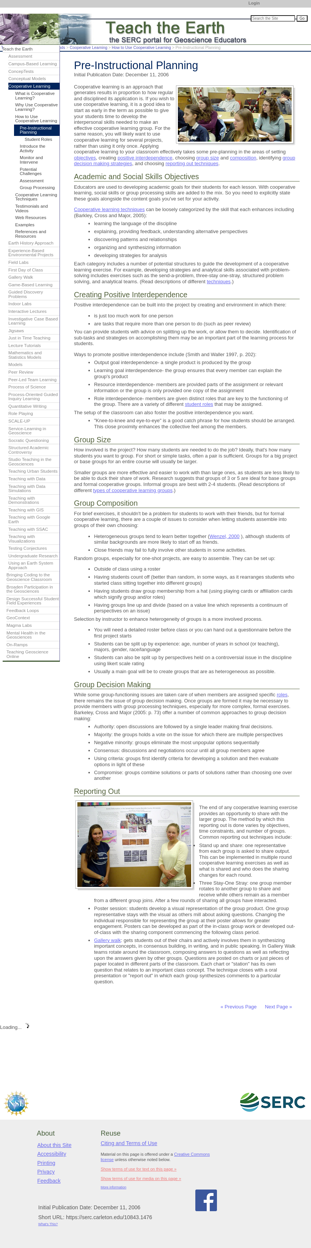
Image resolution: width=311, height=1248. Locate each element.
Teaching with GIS (26, 510)
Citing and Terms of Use (129, 1143)
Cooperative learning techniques (109, 209)
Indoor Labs (19, 303)
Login (254, 3)
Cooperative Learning (88, 48)
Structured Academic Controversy (28, 449)
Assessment (20, 56)
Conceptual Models (27, 78)
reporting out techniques (191, 163)
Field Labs (18, 262)
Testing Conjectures (27, 548)
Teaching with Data (27, 478)
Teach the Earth (17, 49)
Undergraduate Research (33, 556)
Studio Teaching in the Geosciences (30, 461)
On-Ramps (17, 644)
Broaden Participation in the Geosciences (29, 589)
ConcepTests (21, 71)
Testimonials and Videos (31, 208)
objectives (85, 158)
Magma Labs (19, 625)
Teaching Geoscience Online (27, 654)
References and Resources (30, 233)
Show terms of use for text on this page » (138, 1169)
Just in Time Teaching (29, 338)
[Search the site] (273, 18)
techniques (219, 281)
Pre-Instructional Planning (36, 130)
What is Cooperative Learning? (35, 95)
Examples (25, 224)
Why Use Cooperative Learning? (36, 107)
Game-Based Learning (30, 284)
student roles (199, 404)
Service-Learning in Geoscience (27, 430)
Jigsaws (16, 330)
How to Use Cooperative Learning (141, 48)
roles (282, 694)
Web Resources (30, 217)
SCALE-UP (19, 421)
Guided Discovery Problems (25, 294)
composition (243, 158)
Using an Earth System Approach (30, 565)
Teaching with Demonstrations (23, 500)
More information (113, 1187)
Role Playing (20, 413)
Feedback (48, 1181)
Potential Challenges (31, 171)
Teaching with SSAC (28, 529)
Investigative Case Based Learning (33, 321)
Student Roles (38, 139)
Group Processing (37, 187)
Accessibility (51, 1154)
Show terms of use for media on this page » (141, 1178)
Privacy (46, 1172)
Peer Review (20, 372)
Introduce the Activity (33, 148)
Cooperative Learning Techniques (36, 197)
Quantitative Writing (27, 406)
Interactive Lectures (27, 311)
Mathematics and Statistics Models (25, 355)
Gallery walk (107, 940)
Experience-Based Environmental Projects (30, 252)
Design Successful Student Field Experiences (32, 601)
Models (15, 364)
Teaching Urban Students (33, 471)
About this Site (54, 1145)
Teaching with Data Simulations (27, 488)
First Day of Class (25, 270)
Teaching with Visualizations (21, 538)
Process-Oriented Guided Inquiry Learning (33, 396)
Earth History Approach (30, 243)
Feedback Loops (22, 610)
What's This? (48, 1224)
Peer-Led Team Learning (32, 379)
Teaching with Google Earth (29, 519)
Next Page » (278, 1007)
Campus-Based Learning (32, 64)
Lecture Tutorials (24, 345)
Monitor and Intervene (31, 159)
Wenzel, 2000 (224, 536)
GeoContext (18, 617)
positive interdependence (145, 158)
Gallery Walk (20, 277)
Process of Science (27, 387)
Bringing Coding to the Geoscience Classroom (29, 577)
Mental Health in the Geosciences (26, 635)
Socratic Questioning (28, 440)
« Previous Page (238, 1007)
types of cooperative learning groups (133, 490)
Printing (46, 1163)
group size (207, 158)
